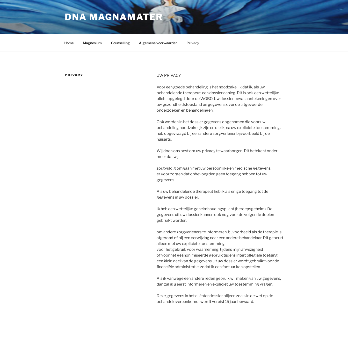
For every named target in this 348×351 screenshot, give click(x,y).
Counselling (120, 43)
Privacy (193, 43)
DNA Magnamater (114, 17)
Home (69, 43)
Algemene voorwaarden (158, 43)
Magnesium (92, 43)
